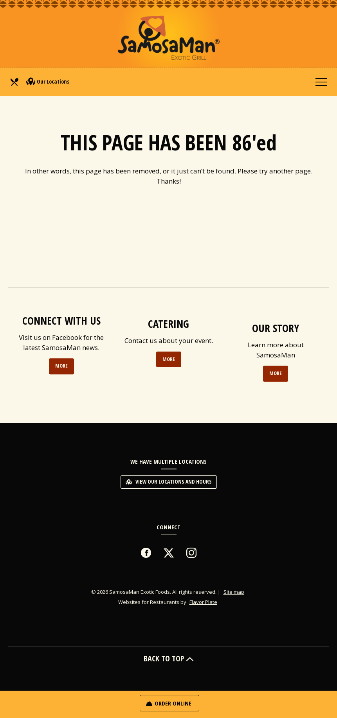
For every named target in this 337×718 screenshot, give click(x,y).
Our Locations (47, 81)
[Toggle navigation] (321, 81)
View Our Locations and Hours (169, 481)
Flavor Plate (203, 601)
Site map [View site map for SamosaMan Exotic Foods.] (233, 591)
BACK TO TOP (169, 658)
